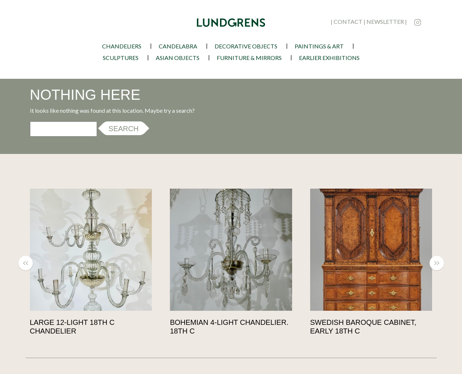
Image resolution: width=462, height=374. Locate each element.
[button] (29, 263)
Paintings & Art (319, 46)
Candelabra (178, 46)
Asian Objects (177, 57)
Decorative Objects (246, 46)
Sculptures (120, 57)
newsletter (385, 21)
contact (348, 21)
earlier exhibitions (329, 57)
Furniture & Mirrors (249, 57)
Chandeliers (121, 46)
